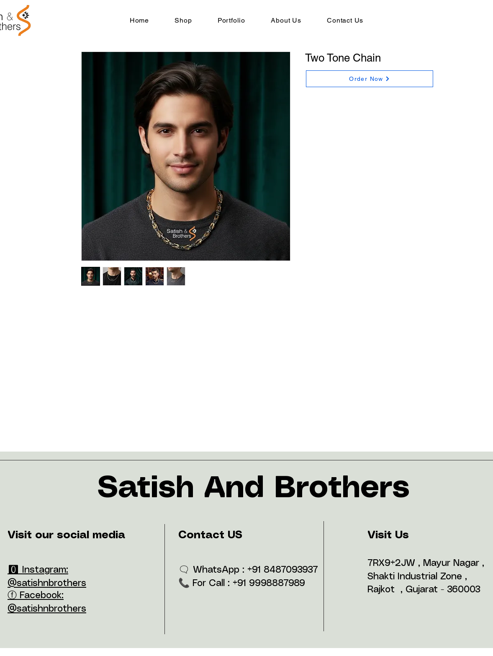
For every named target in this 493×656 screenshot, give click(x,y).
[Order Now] (369, 78)
